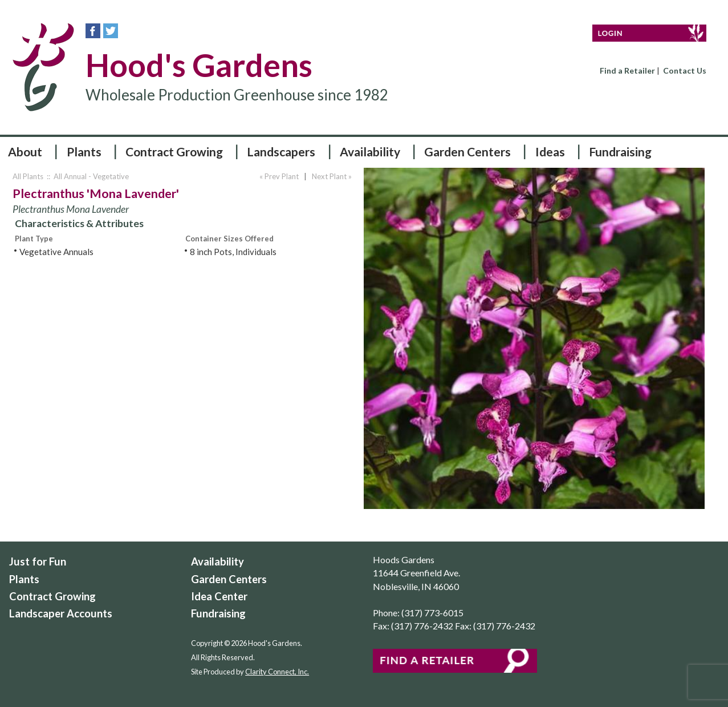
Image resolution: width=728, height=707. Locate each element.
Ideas (550, 151)
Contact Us (684, 70)
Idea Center (219, 596)
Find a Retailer (627, 70)
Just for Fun (37, 561)
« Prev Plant (278, 176)
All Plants (28, 176)
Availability (370, 151)
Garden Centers (467, 151)
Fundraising (620, 151)
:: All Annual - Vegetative (87, 176)
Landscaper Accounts (60, 613)
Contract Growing (174, 151)
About (25, 151)
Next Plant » (332, 176)
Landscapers (281, 151)
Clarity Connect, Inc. (277, 671)
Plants (84, 151)
